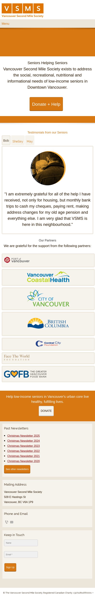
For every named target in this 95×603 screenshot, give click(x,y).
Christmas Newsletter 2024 (23, 440)
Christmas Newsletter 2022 (23, 451)
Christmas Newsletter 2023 (23, 445)
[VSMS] (23, 10)
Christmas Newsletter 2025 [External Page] (23, 435)
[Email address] (11, 522)
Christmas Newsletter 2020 (23, 461)
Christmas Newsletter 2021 (23, 456)
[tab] (6, 140)
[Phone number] (6, 522)
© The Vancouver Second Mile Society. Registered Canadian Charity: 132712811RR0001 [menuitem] (47, 592)
